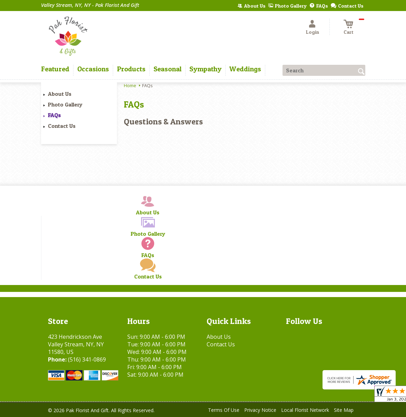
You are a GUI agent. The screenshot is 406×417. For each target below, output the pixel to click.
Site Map (344, 410)
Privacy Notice (260, 410)
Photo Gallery (65, 104)
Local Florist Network (305, 410)
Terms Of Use (223, 410)
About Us (59, 93)
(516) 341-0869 (87, 359)
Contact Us (62, 125)
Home (130, 85)
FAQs (54, 115)
